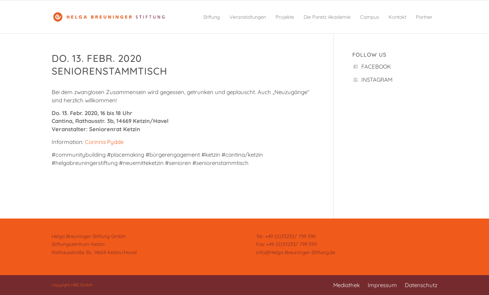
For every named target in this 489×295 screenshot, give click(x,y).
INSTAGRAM (376, 79)
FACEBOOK (376, 66)
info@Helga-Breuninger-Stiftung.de (295, 252)
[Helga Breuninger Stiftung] (108, 16)
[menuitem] (211, 16)
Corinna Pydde (104, 141)
